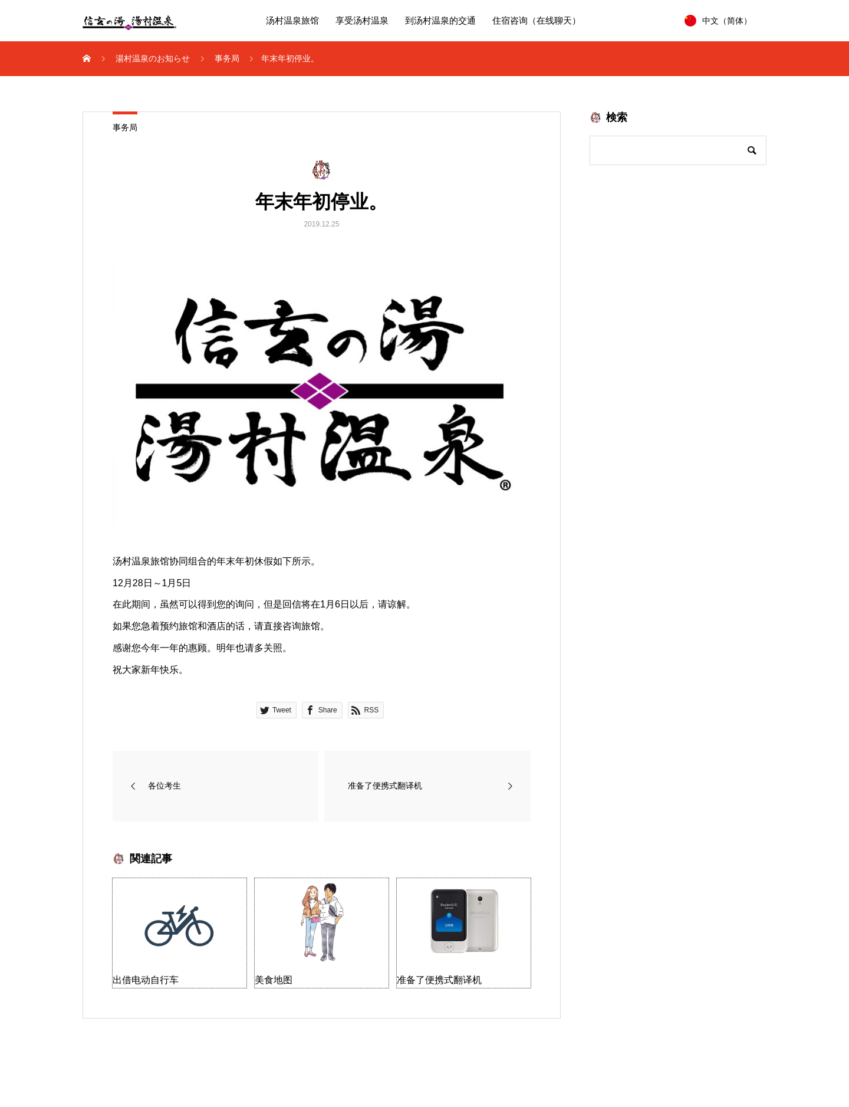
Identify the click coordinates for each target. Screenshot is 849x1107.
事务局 (125, 127)
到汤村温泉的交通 (440, 20)
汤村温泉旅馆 (292, 20)
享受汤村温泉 (362, 20)
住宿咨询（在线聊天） (536, 20)
